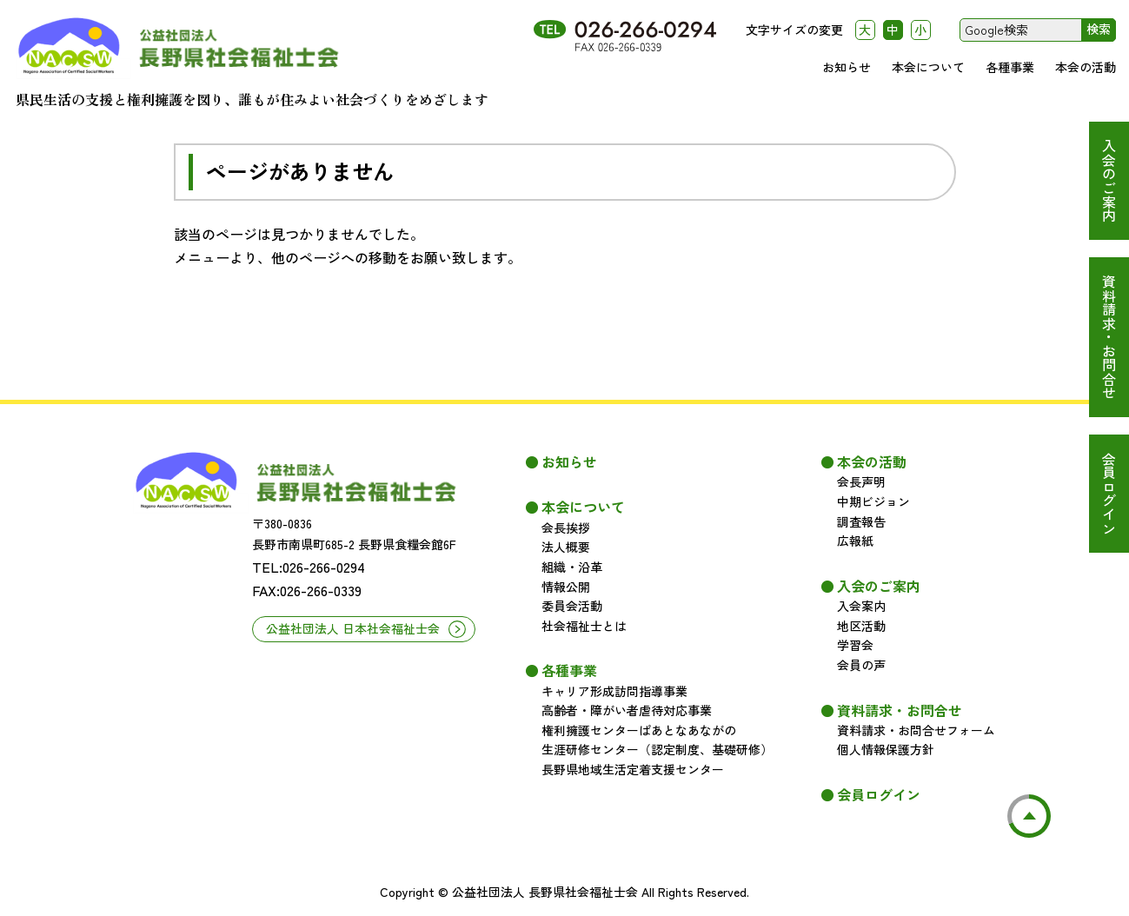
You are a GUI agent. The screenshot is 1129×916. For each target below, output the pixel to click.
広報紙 (855, 540)
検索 (1098, 28)
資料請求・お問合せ (1109, 337)
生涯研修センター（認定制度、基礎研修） (657, 749)
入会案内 (861, 605)
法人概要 (565, 546)
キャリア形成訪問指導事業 (614, 691)
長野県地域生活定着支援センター (632, 769)
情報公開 (565, 586)
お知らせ (846, 67)
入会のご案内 (1109, 180)
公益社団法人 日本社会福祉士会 (353, 628)
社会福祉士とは (584, 625)
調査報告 (861, 521)
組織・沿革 (571, 566)
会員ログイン (1109, 493)
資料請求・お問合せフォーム (916, 730)
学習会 (855, 645)
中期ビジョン (873, 501)
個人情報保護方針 (885, 749)
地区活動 (861, 625)
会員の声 (861, 665)
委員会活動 (571, 605)
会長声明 (861, 481)
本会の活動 (1085, 67)
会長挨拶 (565, 527)
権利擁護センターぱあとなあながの (638, 730)
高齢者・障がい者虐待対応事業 (626, 710)
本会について (928, 67)
